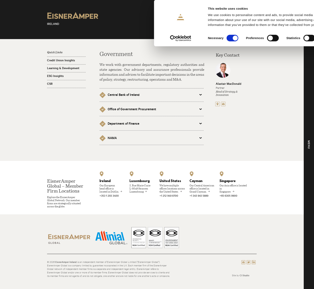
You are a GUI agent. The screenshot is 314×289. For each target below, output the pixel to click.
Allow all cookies (279, 10)
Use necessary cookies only (279, 34)
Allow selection (280, 22)
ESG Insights (55, 76)
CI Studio (244, 275)
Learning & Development (63, 68)
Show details (215, 38)
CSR (50, 84)
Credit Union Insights (61, 60)
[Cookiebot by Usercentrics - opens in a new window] (27, 38)
